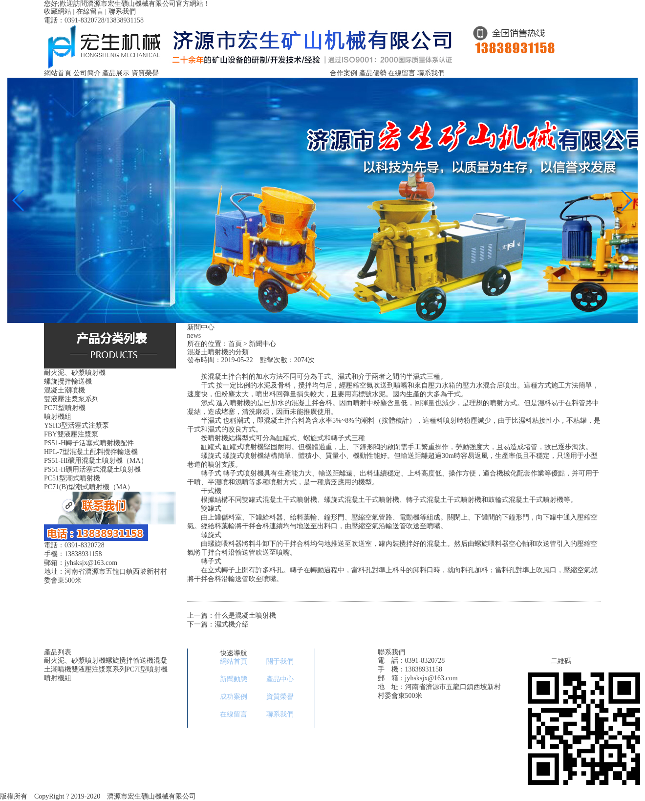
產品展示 (115, 73)
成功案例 (233, 696)
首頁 (235, 343)
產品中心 (280, 679)
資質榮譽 (145, 73)
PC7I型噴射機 (147, 669)
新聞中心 (262, 343)
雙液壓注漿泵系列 (98, 669)
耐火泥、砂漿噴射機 (75, 660)
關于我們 (280, 661)
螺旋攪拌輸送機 (129, 660)
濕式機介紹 (232, 624)
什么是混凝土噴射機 (245, 615)
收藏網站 (57, 11)
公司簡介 (87, 73)
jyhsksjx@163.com (431, 678)
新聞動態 (233, 679)
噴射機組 (57, 678)
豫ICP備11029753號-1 (235, 796)
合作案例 (343, 73)
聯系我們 (122, 11)
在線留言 (90, 11)
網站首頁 (57, 73)
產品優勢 (373, 73)
